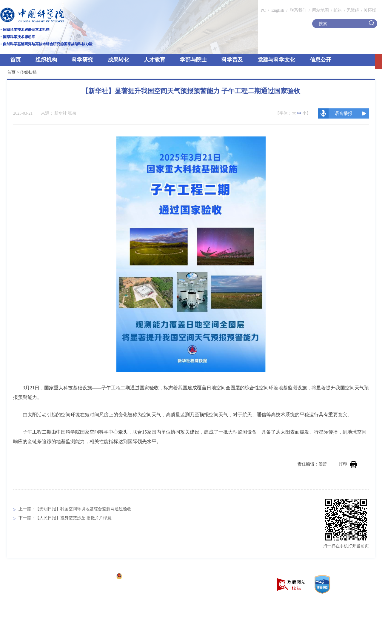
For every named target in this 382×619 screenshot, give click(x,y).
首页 (15, 60)
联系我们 (298, 10)
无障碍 (352, 10)
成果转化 (118, 60)
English (277, 10)
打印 (348, 464)
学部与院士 (193, 60)
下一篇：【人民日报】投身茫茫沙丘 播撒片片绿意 (65, 518)
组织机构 (46, 60)
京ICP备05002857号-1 (92, 577)
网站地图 (320, 10)
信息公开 (320, 60)
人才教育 (154, 60)
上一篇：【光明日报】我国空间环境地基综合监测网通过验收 (75, 509)
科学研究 (82, 60)
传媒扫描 (28, 72)
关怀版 (369, 10)
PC (263, 10)
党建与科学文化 (276, 60)
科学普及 (232, 60)
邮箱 (337, 10)
